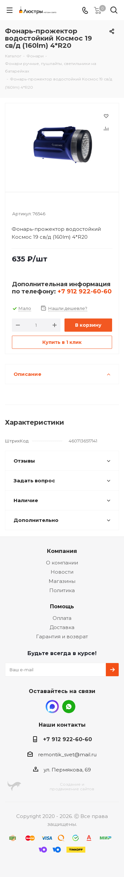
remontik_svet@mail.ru (67, 754)
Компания (62, 551)
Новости (62, 572)
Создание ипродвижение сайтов (72, 786)
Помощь (62, 606)
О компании (62, 562)
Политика (62, 590)
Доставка (62, 627)
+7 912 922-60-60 (85, 291)
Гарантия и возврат (62, 636)
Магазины (62, 581)
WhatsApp (68, 706)
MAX (52, 706)
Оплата (62, 618)
